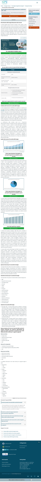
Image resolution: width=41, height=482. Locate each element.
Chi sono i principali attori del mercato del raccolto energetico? (14, 425)
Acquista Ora (34, 13)
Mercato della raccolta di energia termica (11, 432)
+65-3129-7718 (24, 468)
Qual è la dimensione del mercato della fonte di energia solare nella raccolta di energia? (14, 417)
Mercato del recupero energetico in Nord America (12, 435)
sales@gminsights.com (26, 469)
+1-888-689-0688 (26, 465)
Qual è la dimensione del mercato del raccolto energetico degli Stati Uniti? (14, 421)
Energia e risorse (7, 5)
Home (2, 5)
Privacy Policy (27, 480)
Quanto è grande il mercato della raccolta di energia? (14, 403)
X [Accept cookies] (31, 480)
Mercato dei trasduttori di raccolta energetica (12, 433)
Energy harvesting (28, 5)
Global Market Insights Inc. (6, 474)
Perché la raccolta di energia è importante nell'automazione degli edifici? (14, 413)
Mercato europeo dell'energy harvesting (11, 437)
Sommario (13, 19)
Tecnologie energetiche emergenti (18, 5)
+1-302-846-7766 (25, 466)
